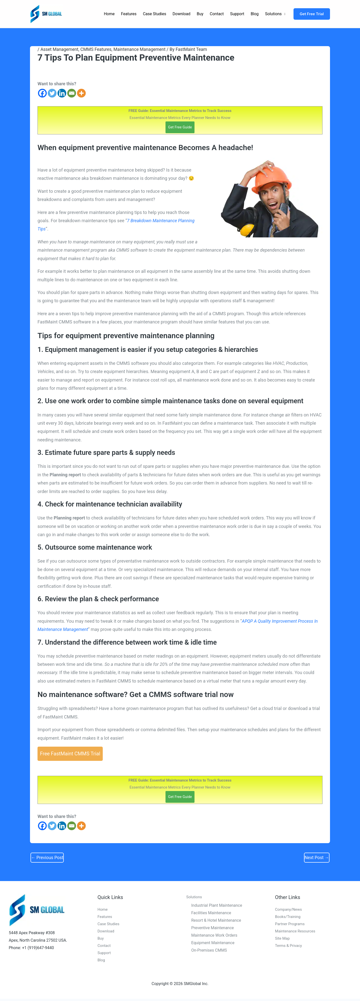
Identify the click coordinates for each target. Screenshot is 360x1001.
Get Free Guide (180, 127)
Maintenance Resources (296, 932)
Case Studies (154, 13)
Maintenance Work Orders (214, 936)
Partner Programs (290, 925)
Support (237, 13)
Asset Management (60, 49)
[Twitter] (52, 93)
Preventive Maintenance (212, 928)
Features (128, 13)
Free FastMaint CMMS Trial (70, 754)
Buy (200, 13)
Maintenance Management (142, 49)
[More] (81, 93)
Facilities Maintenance (211, 913)
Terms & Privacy (289, 947)
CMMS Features (98, 49)
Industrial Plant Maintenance (216, 906)
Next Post (316, 858)
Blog (255, 13)
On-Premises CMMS (209, 950)
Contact (217, 13)
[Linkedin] (62, 93)
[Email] (71, 93)
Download (181, 13)
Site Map (283, 940)
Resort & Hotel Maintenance (216, 921)
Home (109, 13)
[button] (312, 14)
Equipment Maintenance (212, 943)
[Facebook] (42, 93)
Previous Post (47, 858)
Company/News (289, 910)
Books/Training (288, 917)
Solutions (273, 13)
